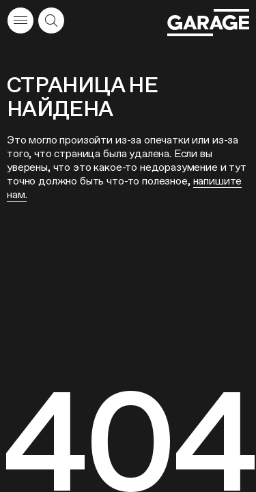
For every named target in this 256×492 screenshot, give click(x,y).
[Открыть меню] (20, 20)
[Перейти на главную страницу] (208, 22)
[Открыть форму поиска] (51, 20)
